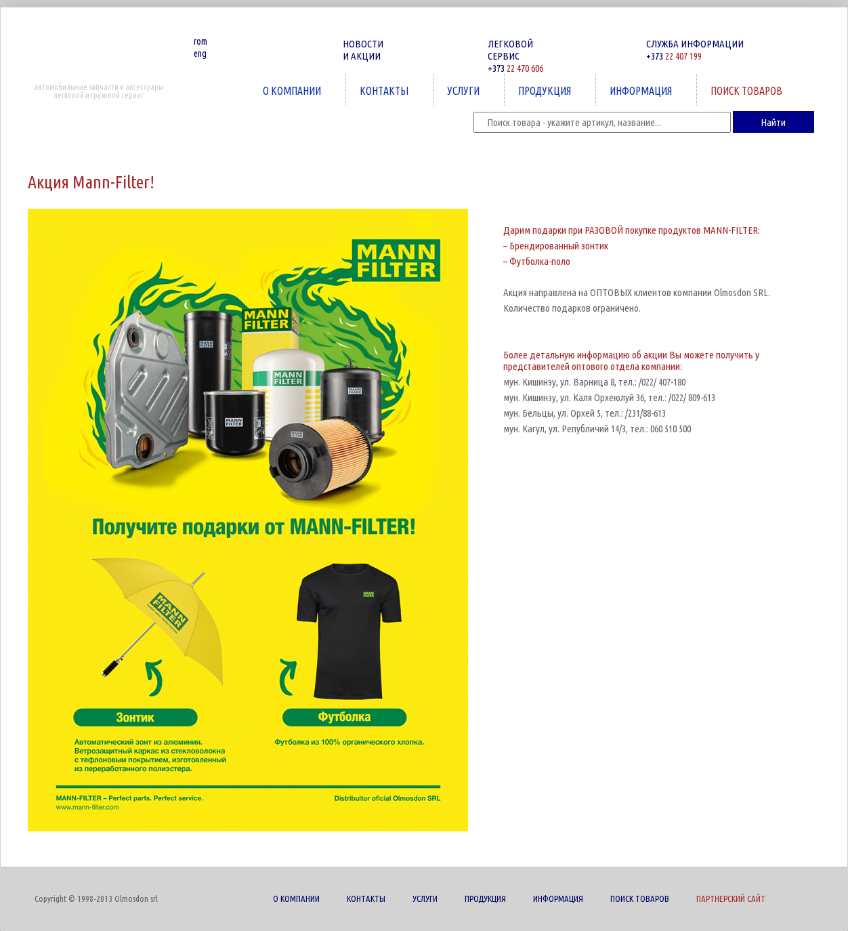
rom (200, 41)
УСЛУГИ (464, 90)
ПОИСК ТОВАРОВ (748, 90)
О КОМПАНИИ (293, 90)
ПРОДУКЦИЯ (546, 90)
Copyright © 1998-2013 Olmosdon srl (96, 898)
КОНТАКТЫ (385, 90)
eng (200, 53)
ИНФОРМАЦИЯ (642, 90)
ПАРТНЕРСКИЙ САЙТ (730, 898)
